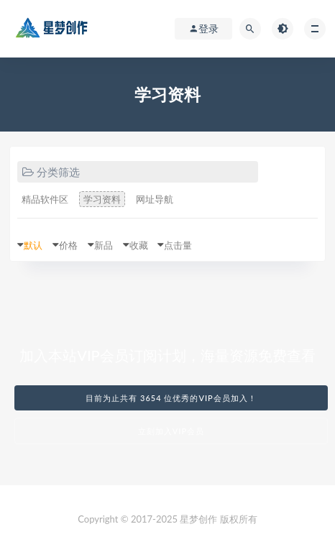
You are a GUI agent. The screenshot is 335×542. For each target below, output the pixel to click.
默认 (33, 245)
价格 (68, 245)
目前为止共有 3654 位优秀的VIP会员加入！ (171, 398)
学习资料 (102, 199)
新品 (103, 245)
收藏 (138, 245)
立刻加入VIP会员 (171, 431)
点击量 (178, 245)
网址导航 (154, 199)
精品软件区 (45, 199)
